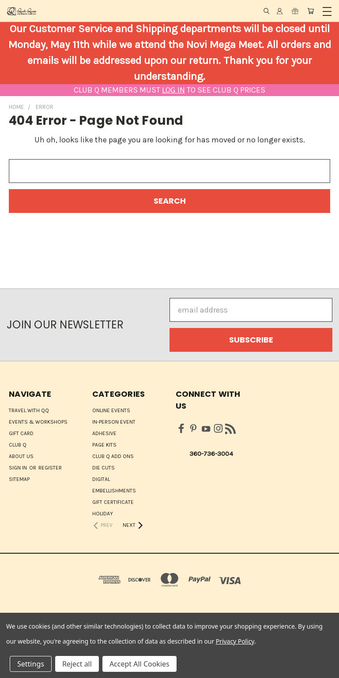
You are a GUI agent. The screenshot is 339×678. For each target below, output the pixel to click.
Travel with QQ (29, 410)
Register (50, 468)
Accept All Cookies (139, 664)
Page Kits (104, 445)
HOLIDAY (102, 513)
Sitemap (19, 479)
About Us (21, 456)
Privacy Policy (235, 641)
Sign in (18, 468)
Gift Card (21, 433)
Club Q (17, 445)
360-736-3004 (211, 454)
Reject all (77, 664)
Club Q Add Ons (113, 456)
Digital (101, 479)
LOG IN (173, 90)
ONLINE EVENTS (111, 410)
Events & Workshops (38, 422)
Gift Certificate (113, 502)
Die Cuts (103, 468)
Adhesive (104, 433)
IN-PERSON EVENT (114, 422)
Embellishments (114, 491)
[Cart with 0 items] (310, 11)
